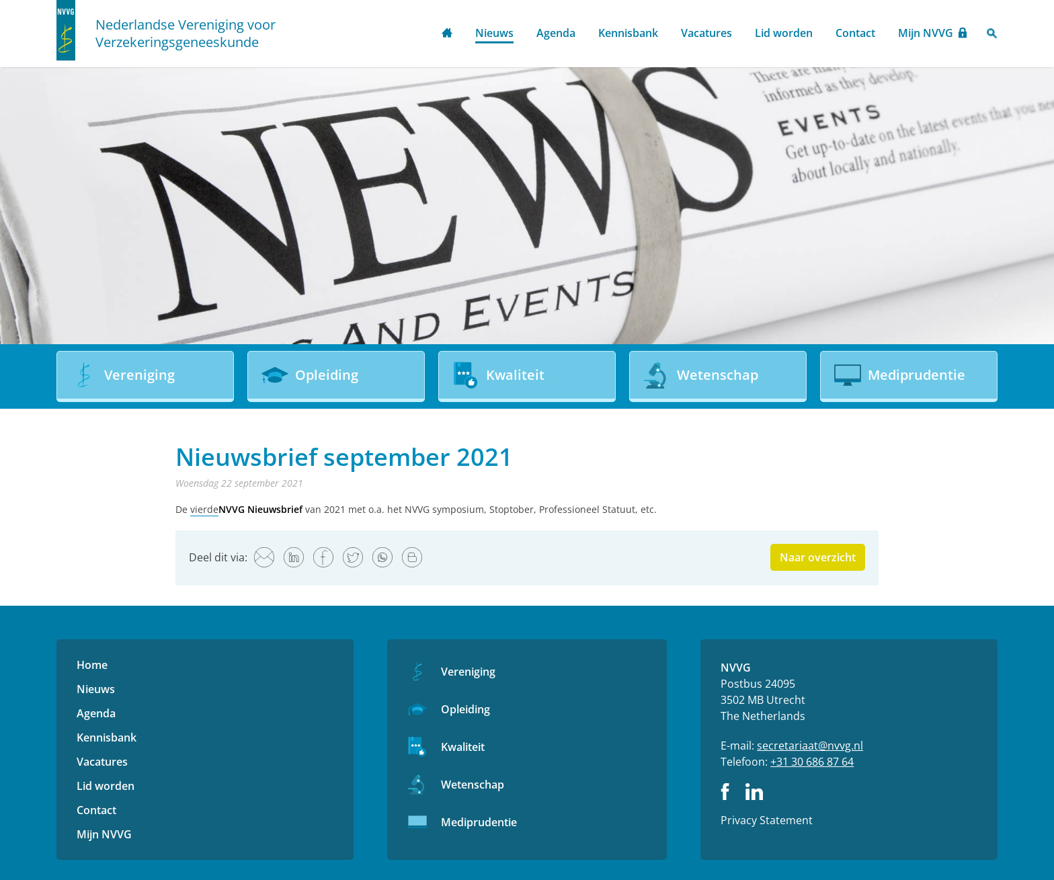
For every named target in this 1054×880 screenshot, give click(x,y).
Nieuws (494, 33)
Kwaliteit (463, 746)
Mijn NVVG (925, 33)
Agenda (555, 33)
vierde (204, 509)
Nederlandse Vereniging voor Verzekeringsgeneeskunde (185, 33)
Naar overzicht (818, 557)
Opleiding (465, 709)
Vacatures (706, 33)
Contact (855, 33)
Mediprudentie (479, 822)
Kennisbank (628, 33)
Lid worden (784, 33)
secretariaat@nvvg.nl (810, 745)
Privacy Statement (767, 820)
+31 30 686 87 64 (812, 761)
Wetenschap (472, 784)
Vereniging (468, 671)
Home (447, 34)
